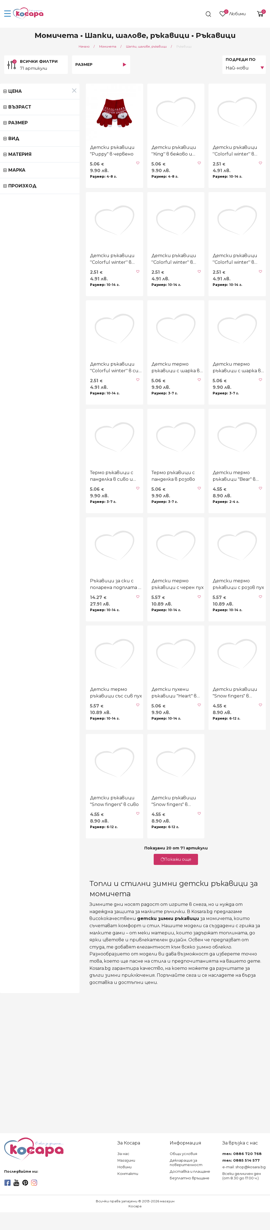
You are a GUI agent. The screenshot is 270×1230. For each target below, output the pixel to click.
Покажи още (135, 1049)
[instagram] (34, 1200)
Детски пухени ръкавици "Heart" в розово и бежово (137, 856)
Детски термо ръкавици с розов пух (218, 720)
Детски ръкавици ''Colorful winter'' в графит (130, 313)
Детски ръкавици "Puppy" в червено (42, 178)
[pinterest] (25, 1200)
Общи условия (183, 1171)
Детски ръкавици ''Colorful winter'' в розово (218, 313)
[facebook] (7, 1200)
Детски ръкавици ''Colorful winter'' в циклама (41, 313)
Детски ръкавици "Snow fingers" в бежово (136, 992)
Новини (124, 1185)
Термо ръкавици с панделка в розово (132, 585)
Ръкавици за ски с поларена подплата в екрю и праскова (42, 720)
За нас (123, 1171)
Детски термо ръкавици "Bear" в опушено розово (224, 585)
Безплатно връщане (189, 1196)
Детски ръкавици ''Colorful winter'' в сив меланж (41, 449)
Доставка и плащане (190, 1189)
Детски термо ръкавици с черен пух (130, 720)
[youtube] (16, 1200)
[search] (198, 14)
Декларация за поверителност (186, 1180)
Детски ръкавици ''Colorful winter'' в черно (218, 178)
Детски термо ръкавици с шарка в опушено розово (130, 449)
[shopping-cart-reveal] (258, 13)
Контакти (127, 1191)
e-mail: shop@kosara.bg (244, 1185)
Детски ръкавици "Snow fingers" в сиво (47, 992)
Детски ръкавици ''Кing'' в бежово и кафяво (128, 178)
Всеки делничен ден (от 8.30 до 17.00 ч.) (241, 1193)
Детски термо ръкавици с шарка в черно (218, 449)
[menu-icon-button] (7, 14)
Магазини (126, 1178)
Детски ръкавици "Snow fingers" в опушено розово (225, 856)
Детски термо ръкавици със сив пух (44, 856)
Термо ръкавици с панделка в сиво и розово (43, 585)
